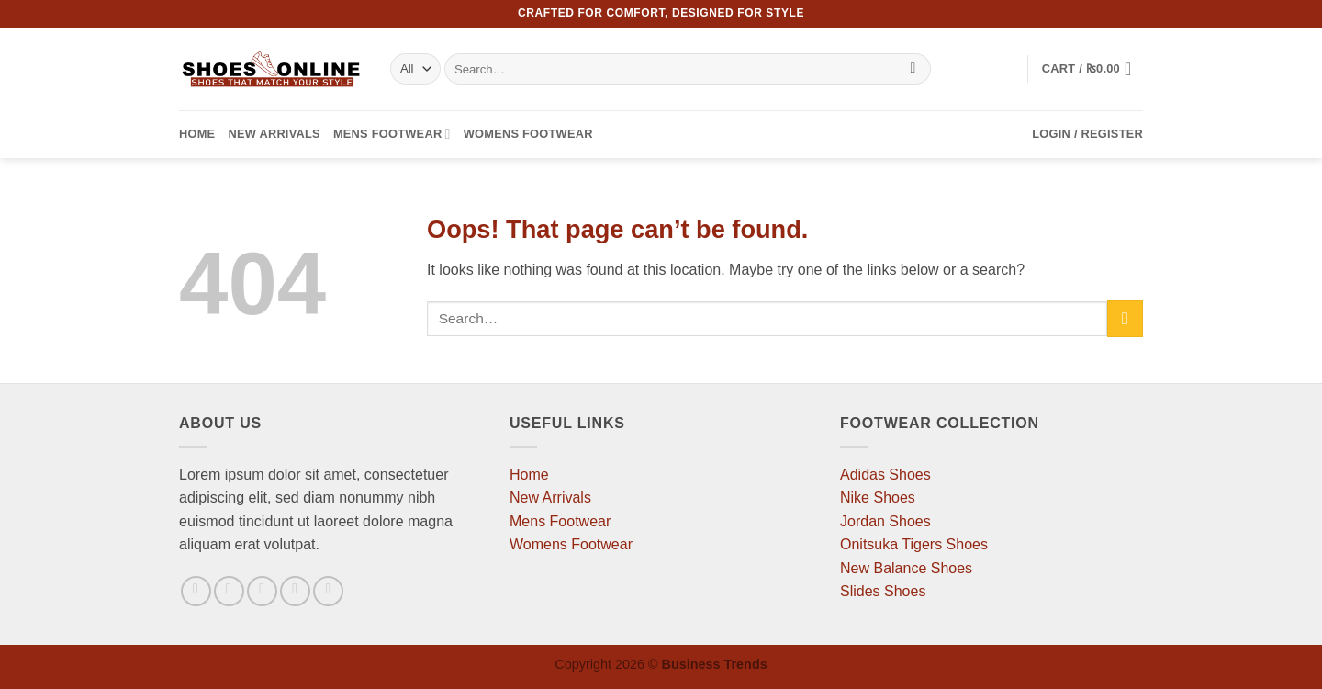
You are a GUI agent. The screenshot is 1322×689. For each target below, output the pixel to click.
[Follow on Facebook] (196, 591)
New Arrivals (273, 134)
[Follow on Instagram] (229, 591)
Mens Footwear (392, 133)
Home (197, 134)
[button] (1092, 69)
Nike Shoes (877, 497)
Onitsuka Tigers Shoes (914, 544)
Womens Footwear (528, 134)
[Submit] (913, 69)
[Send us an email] (295, 591)
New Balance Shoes (906, 568)
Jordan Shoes (885, 521)
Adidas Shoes (885, 474)
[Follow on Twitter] (262, 591)
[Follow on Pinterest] (328, 591)
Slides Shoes (882, 591)
